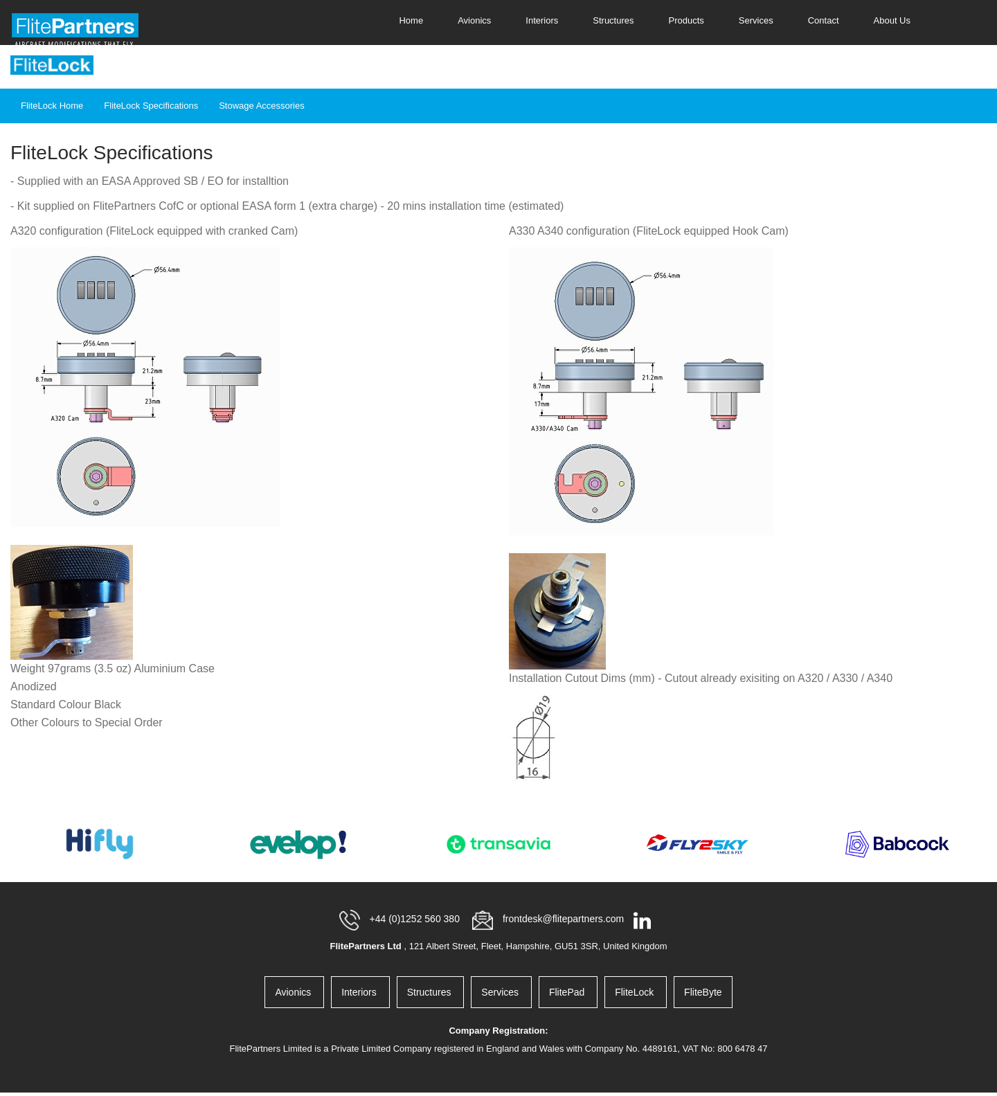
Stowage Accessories (262, 105)
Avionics (474, 20)
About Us (892, 20)
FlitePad (568, 992)
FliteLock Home (52, 105)
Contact (823, 20)
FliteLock (635, 992)
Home (411, 20)
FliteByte (702, 992)
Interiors (542, 20)
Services (756, 20)
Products (686, 20)
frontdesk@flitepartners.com (565, 919)
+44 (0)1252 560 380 (416, 919)
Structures (613, 20)
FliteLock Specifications (151, 105)
